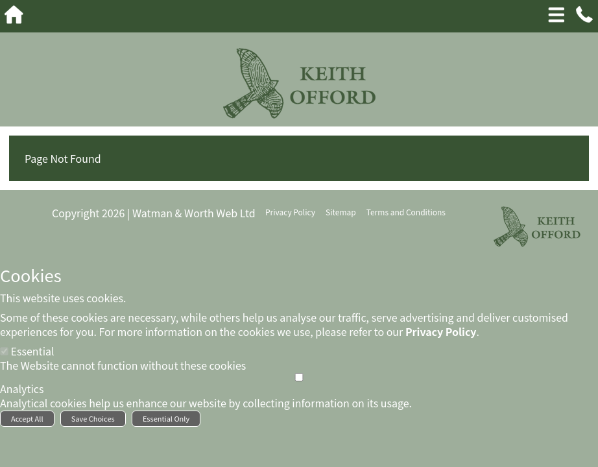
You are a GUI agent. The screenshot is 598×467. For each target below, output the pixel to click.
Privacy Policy (441, 331)
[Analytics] (299, 377)
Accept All (27, 418)
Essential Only (166, 418)
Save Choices (93, 418)
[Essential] (4, 351)
